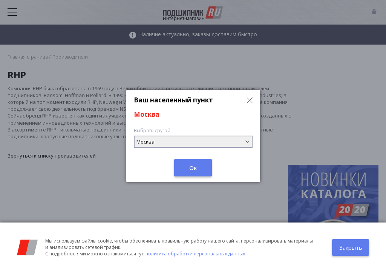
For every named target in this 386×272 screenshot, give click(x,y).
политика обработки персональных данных (195, 253)
